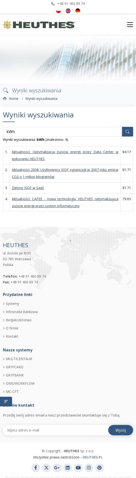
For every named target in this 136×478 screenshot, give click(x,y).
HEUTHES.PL (92, 457)
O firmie (12, 328)
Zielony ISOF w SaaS (28, 187)
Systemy (12, 303)
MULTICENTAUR (19, 359)
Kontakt (12, 336)
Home (13, 98)
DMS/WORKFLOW (20, 383)
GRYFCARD (14, 367)
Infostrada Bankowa (22, 312)
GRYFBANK (15, 375)
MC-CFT (12, 391)
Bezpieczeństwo (19, 320)
